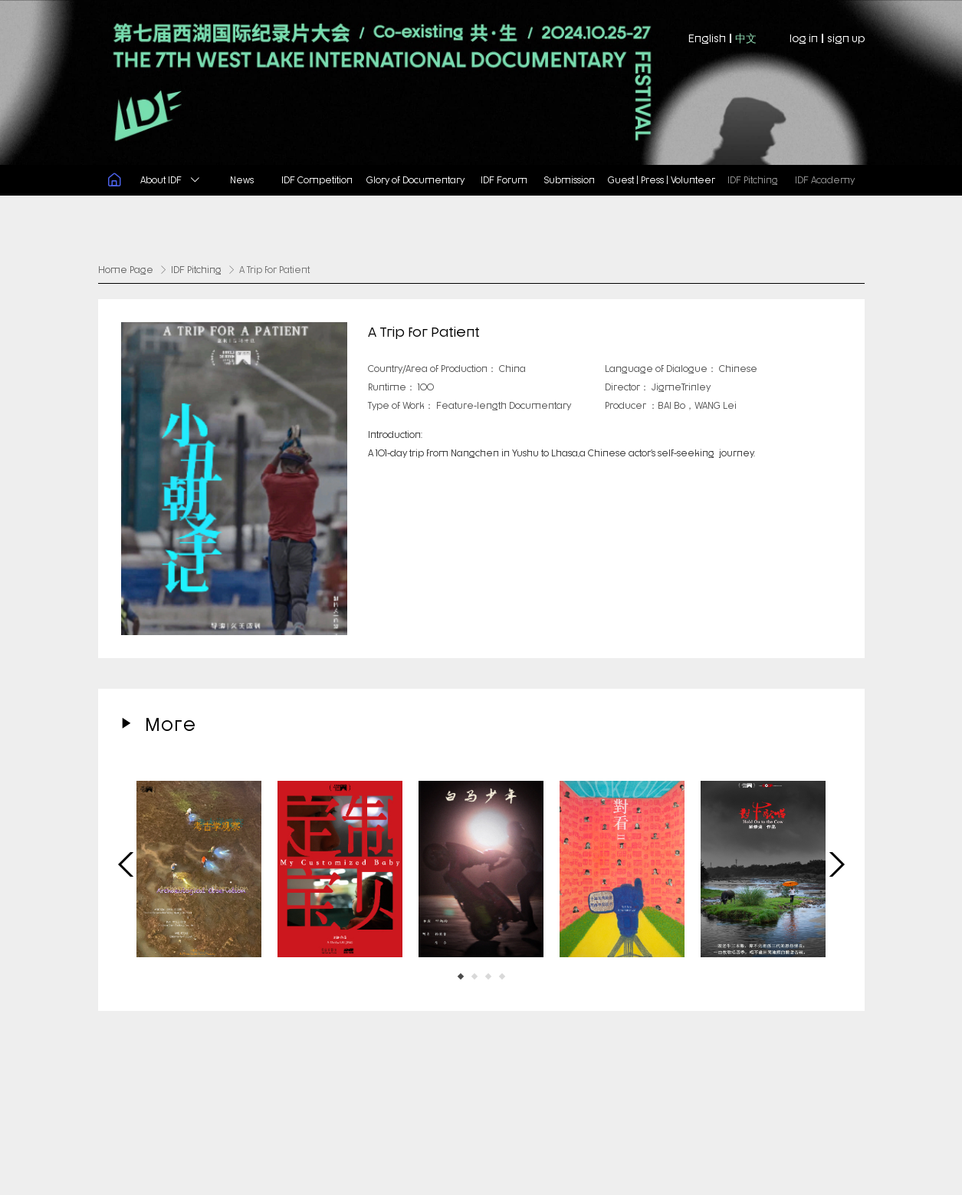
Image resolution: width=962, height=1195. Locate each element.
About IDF (169, 179)
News (242, 179)
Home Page (125, 269)
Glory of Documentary (415, 179)
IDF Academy (825, 179)
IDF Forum (504, 179)
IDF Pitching (752, 179)
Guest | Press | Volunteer (661, 179)
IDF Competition (317, 179)
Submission (569, 179)
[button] (460, 974)
